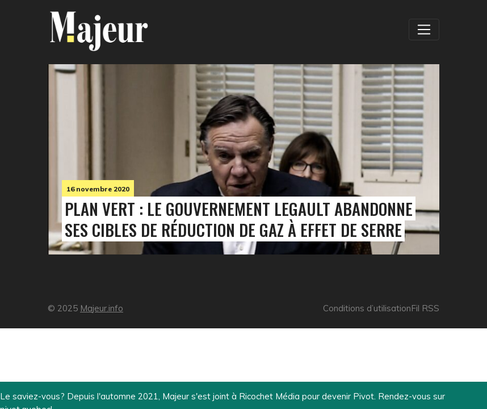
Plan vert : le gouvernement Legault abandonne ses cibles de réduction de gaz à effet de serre (239, 219)
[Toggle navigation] (424, 29)
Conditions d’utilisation (367, 308)
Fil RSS (425, 308)
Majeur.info (101, 308)
